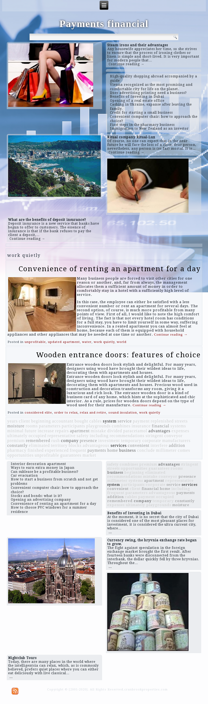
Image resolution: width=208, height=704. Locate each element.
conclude (146, 450)
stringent (154, 435)
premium (16, 440)
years (12, 421)
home (112, 450)
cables (95, 421)
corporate (151, 440)
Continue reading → (126, 64)
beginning (41, 421)
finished (36, 450)
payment (141, 421)
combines (121, 426)
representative (61, 435)
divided (114, 430)
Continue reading (171, 334)
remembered (38, 440)
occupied (38, 435)
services (118, 445)
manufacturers (176, 440)
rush (55, 440)
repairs (62, 430)
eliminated (39, 445)
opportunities (20, 455)
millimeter (166, 450)
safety (83, 435)
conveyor (173, 435)
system (109, 421)
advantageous (96, 445)
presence (88, 440)
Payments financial (104, 23)
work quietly (104, 342)
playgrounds (98, 426)
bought (81, 421)
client (24, 421)
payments (96, 450)
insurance (141, 426)
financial (160, 426)
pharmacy (17, 450)
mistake (98, 430)
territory (59, 445)
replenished (162, 421)
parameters (50, 426)
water (87, 342)
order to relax (66, 412)
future (31, 430)
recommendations (127, 435)
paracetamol (135, 430)
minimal (15, 430)
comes (184, 450)
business (127, 450)
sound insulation (122, 412)
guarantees (70, 455)
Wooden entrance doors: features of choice (118, 355)
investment (109, 440)
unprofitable (35, 342)
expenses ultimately (126, 505)
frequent (78, 450)
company (70, 440)
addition (177, 445)
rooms (32, 426)
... (110, 532)
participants (73, 426)
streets (181, 421)
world (121, 342)
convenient (139, 445)
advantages (159, 430)
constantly (17, 445)
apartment (80, 430)
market (89, 455)
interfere (159, 445)
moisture (16, 426)
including (99, 435)
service (125, 421)
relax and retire (93, 412)
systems (178, 426)
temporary (131, 440)
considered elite (38, 412)
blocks (75, 445)
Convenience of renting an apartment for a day (110, 269)
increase (46, 430)
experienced (57, 450)
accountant (62, 421)
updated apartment (64, 342)
